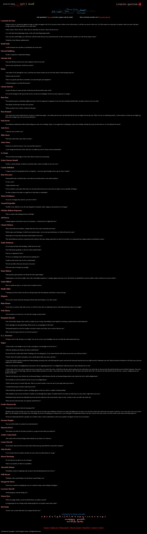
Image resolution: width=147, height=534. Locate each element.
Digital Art (54, 528)
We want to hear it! (104, 17)
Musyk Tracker (75, 528)
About (101, 528)
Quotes (46, 528)
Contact (94, 528)
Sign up (49, 17)
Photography (64, 528)
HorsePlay (86, 528)
